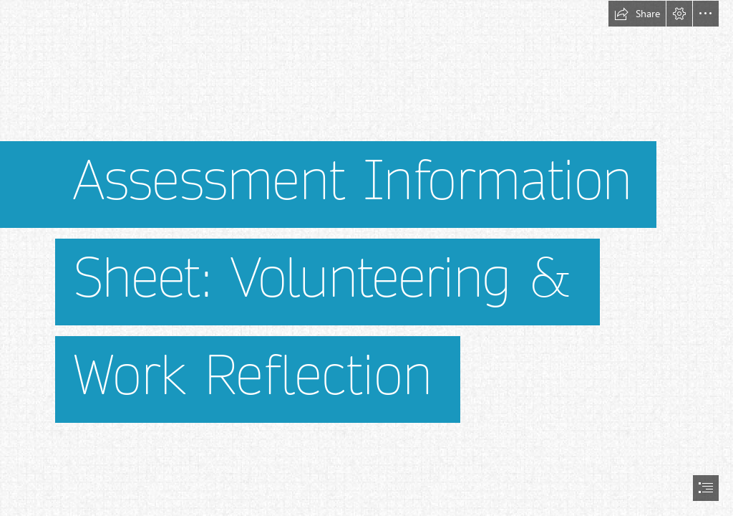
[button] (637, 14)
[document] (366, 258)
